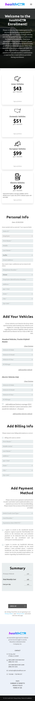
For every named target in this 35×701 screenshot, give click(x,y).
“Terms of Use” (20, 613)
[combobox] (17, 236)
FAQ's (17, 681)
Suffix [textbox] (5, 255)
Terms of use (17, 688)
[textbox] (17, 236)
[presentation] (19, 597)
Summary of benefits (17, 683)
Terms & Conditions (27, 698)
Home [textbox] (5, 275)
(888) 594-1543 (13, 662)
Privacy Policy (17, 685)
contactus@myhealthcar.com (17, 670)
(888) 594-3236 (13, 667)
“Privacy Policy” (8, 613)
